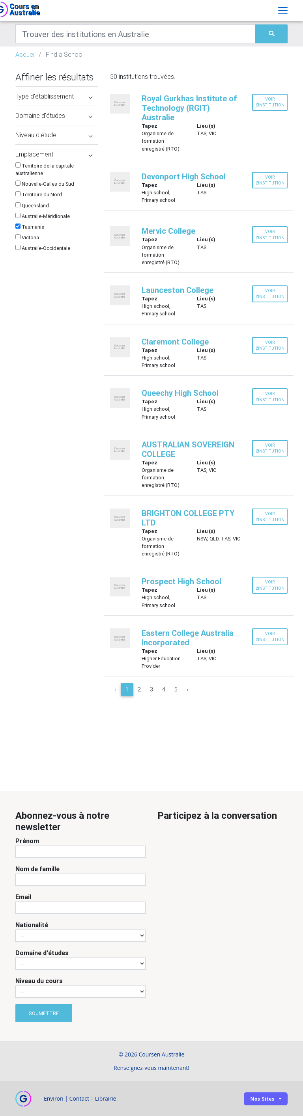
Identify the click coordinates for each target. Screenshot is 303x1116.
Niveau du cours (39, 981)
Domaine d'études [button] (53, 115)
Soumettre (44, 1013)
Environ (54, 1098)
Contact (79, 1098)
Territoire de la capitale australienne (44, 169)
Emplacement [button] (53, 154)
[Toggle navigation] (283, 10)
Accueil (25, 54)
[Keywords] (135, 33)
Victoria (27, 237)
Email (23, 897)
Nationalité (31, 925)
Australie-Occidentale (42, 248)
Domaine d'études (42, 953)
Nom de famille (37, 869)
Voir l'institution (270, 102)
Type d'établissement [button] (53, 96)
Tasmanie (29, 227)
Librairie (105, 1098)
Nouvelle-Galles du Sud (44, 184)
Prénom (27, 841)
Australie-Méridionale (42, 216)
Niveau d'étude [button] (53, 135)
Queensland (32, 205)
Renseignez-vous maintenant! (151, 1067)
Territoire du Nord (38, 194)
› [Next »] (187, 689)
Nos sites (262, 1099)
